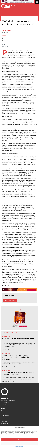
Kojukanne (4, 421)
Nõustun (19, 439)
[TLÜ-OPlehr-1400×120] (19, 289)
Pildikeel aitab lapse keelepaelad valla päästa (18, 339)
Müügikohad (4, 423)
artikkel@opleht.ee (6, 402)
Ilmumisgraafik (5, 415)
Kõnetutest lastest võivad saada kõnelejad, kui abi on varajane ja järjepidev (15, 357)
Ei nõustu (19, 443)
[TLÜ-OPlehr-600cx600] (19, 318)
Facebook (4, 404)
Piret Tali (5, 33)
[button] (37, 427)
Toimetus (3, 408)
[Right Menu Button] (37, 2)
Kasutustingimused (19, 446)
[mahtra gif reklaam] (17, 1)
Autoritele (4, 410)
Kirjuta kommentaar (10, 300)
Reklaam (3, 413)
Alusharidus (6, 30)
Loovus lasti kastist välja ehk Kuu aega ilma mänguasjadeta (18, 373)
